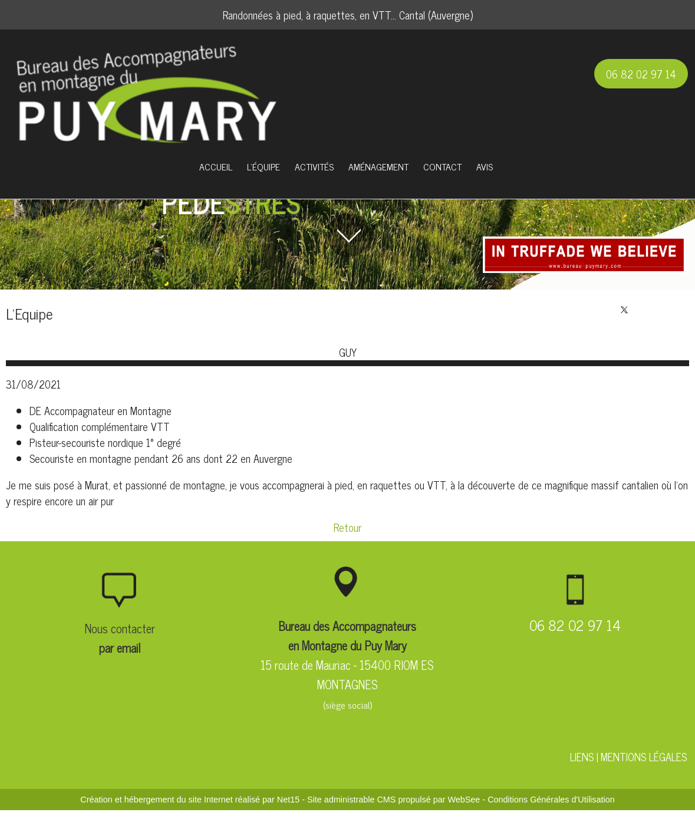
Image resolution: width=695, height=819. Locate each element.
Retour (347, 527)
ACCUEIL (215, 166)
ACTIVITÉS (314, 166)
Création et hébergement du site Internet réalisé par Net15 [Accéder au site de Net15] (189, 799)
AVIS (484, 166)
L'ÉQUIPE (263, 166)
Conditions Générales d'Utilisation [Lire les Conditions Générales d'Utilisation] (551, 799)
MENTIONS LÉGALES (644, 756)
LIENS (582, 756)
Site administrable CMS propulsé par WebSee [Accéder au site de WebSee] (393, 799)
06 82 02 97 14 (641, 74)
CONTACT (442, 166)
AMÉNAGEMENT (378, 166)
